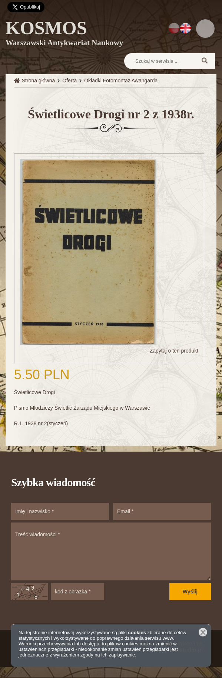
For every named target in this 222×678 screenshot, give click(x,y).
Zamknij (203, 632)
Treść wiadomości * (111, 551)
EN (185, 28)
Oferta (69, 80)
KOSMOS (64, 34)
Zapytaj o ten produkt (174, 351)
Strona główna (38, 80)
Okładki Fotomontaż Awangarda (121, 80)
